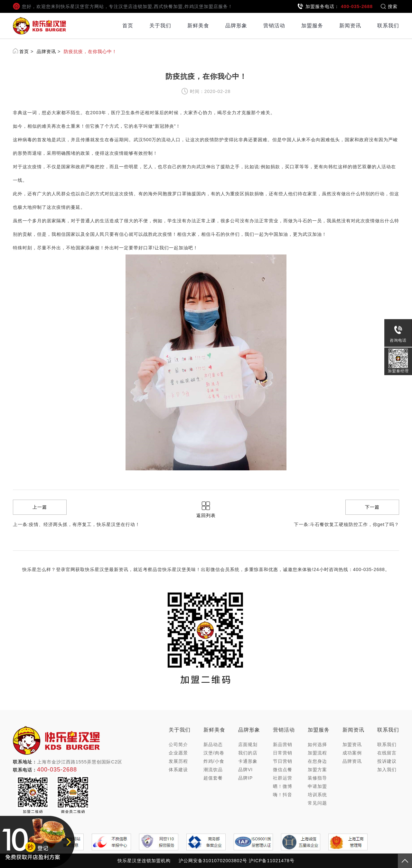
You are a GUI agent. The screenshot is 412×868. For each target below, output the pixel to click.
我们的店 (248, 752)
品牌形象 (236, 25)
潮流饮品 (213, 769)
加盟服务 (312, 25)
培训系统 (317, 794)
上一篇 (40, 507)
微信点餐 (282, 769)
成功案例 (352, 752)
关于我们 (160, 25)
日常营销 (282, 752)
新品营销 (282, 744)
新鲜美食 (198, 25)
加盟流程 (317, 752)
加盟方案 (317, 769)
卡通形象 (248, 761)
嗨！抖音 (282, 794)
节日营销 (282, 761)
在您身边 (317, 761)
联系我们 (388, 25)
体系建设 (178, 769)
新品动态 (213, 744)
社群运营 (282, 777)
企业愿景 (178, 752)
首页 (127, 25)
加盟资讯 (352, 744)
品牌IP (245, 777)
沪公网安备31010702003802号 (213, 860)
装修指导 (317, 777)
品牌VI (245, 769)
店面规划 (248, 744)
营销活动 (274, 25)
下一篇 (372, 507)
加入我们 (387, 769)
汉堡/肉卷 (213, 752)
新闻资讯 (350, 25)
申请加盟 (317, 786)
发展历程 (178, 761)
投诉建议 (387, 761)
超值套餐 (213, 777)
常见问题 (317, 803)
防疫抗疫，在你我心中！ (90, 51)
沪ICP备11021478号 (272, 860)
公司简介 (178, 744)
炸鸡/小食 (213, 761)
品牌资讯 (46, 51)
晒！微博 (282, 786)
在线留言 (387, 752)
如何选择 (317, 744)
